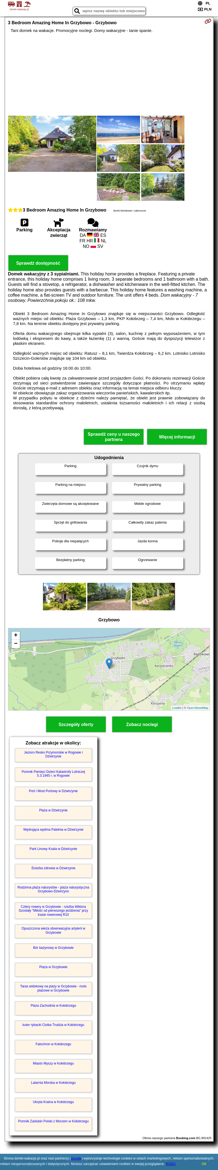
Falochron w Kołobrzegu (53, 1044)
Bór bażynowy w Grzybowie (53, 948)
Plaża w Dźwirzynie (53, 810)
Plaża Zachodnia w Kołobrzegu (53, 1006)
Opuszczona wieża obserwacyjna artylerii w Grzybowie (53, 930)
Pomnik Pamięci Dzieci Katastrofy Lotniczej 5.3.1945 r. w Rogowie (53, 774)
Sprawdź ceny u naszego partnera (114, 437)
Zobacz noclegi (142, 724)
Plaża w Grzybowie (53, 967)
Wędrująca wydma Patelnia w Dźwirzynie (53, 830)
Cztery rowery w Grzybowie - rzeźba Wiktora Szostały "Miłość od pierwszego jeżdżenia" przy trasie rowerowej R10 (53, 911)
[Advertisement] (109, 74)
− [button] (16, 644)
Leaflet (176, 707)
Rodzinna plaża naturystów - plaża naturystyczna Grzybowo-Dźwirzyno (53, 889)
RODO (171, 1164)
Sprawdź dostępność (38, 263)
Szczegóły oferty (76, 724)
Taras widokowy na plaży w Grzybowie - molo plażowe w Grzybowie (53, 988)
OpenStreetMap (198, 707)
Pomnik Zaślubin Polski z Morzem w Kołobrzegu (53, 1121)
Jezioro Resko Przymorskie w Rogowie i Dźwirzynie (53, 754)
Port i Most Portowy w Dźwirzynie (53, 791)
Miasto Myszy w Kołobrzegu (53, 1063)
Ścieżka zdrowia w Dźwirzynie (53, 868)
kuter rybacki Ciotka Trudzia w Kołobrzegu (53, 1025)
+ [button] (16, 636)
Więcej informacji (177, 437)
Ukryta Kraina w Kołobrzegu (53, 1102)
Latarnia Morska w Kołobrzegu (53, 1083)
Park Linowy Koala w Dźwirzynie (53, 849)
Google (76, 1158)
